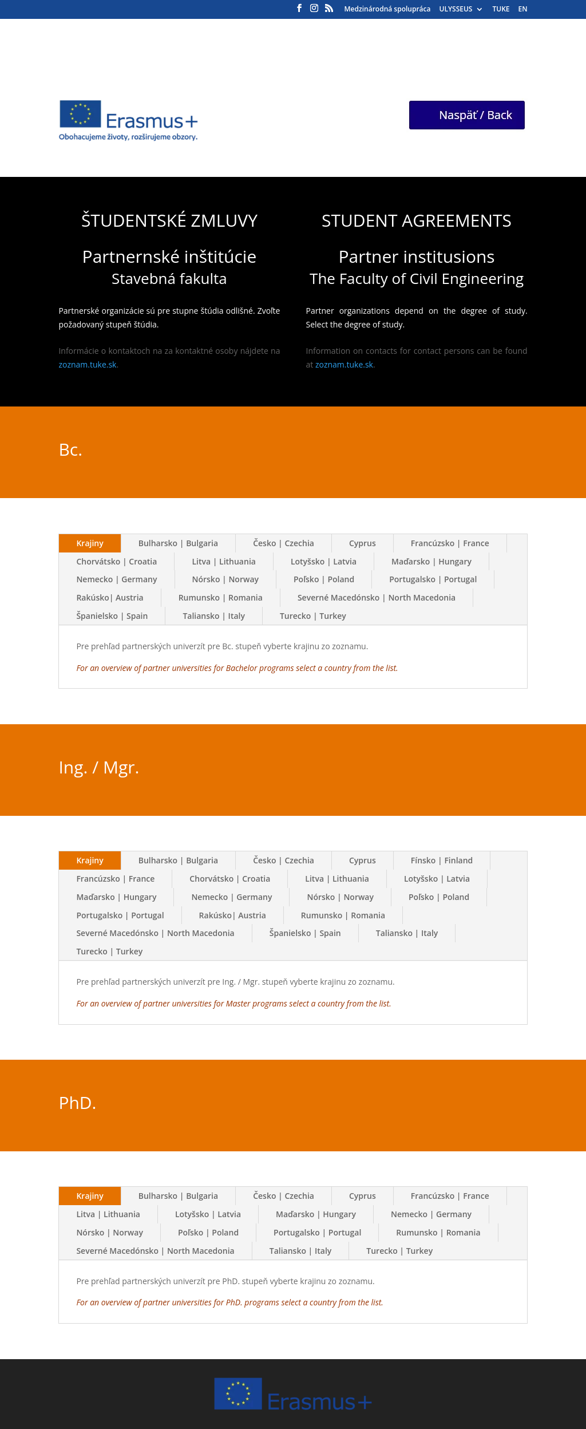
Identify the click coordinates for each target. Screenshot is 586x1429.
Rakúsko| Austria (109, 597)
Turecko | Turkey (313, 615)
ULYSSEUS (456, 10)
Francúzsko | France (450, 543)
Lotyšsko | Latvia (324, 561)
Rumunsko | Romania (221, 597)
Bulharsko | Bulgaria (178, 543)
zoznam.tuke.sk (87, 364)
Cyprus (362, 543)
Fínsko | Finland (442, 860)
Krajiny (89, 543)
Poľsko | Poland (324, 579)
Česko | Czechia (283, 543)
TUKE (500, 10)
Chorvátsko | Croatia (116, 561)
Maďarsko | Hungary (431, 561)
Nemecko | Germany (116, 579)
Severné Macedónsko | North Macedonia (377, 597)
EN (522, 10)
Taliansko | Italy (214, 615)
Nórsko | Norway (225, 579)
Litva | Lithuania (224, 561)
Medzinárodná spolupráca (388, 10)
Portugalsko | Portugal (433, 579)
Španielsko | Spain (112, 615)
